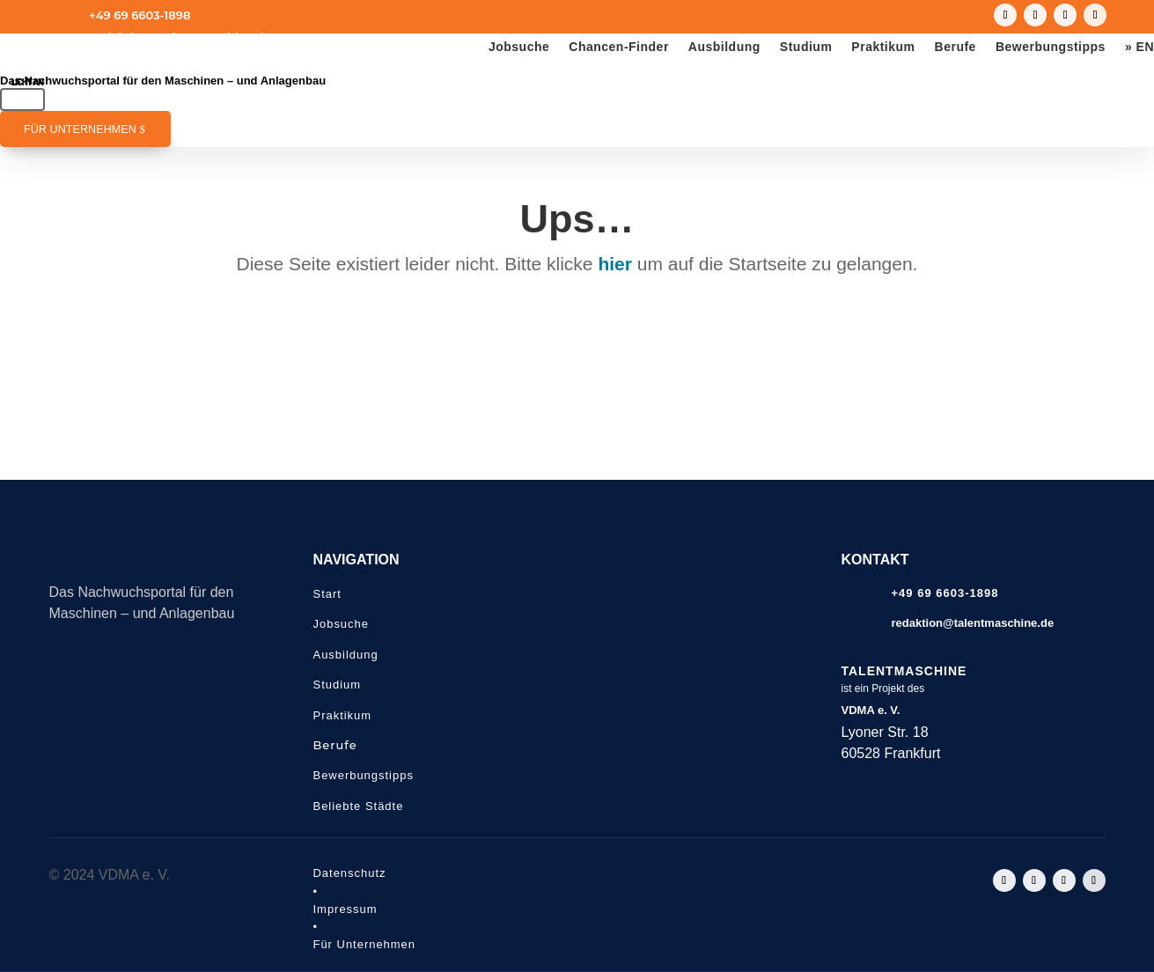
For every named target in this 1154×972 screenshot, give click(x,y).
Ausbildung (724, 47)
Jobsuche (519, 47)
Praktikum (883, 47)
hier (615, 264)
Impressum (345, 909)
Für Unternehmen (80, 129)
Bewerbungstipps (1051, 47)
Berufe (955, 47)
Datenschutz (349, 873)
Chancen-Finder (619, 47)
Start (327, 593)
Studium (806, 47)
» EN (1139, 47)
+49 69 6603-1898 (139, 15)
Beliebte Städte (358, 806)
